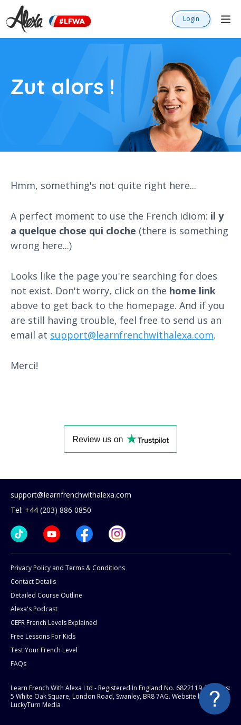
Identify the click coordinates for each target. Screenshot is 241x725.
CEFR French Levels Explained (54, 622)
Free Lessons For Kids (43, 636)
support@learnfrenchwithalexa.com (132, 335)
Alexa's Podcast (34, 608)
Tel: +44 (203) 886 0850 (51, 510)
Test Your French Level (44, 649)
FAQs (18, 663)
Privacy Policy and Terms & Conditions (68, 567)
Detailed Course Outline (46, 595)
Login (191, 18)
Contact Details (33, 581)
